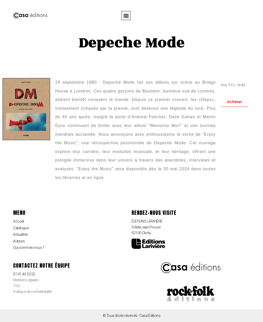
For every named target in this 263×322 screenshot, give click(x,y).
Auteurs (19, 241)
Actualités (20, 234)
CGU (16, 286)
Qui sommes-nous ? (28, 247)
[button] (125, 15)
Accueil (18, 221)
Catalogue (21, 228)
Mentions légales (26, 280)
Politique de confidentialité (32, 292)
